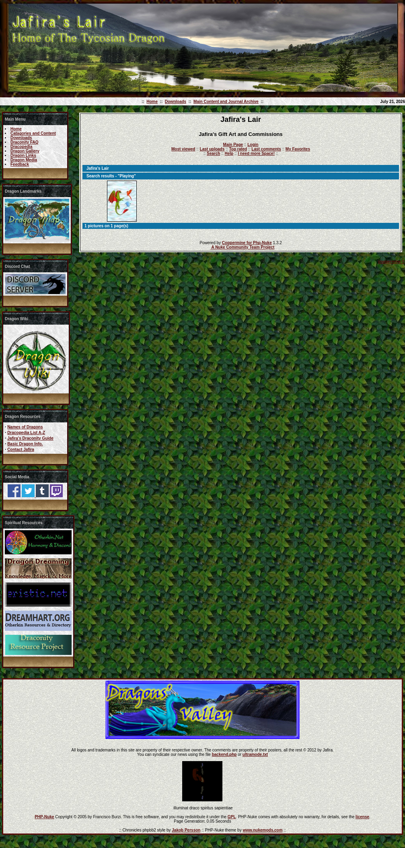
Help (228, 153)
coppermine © (391, 261)
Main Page (233, 144)
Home (152, 101)
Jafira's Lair (97, 168)
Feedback (19, 164)
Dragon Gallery (24, 151)
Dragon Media (23, 160)
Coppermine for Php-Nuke (247, 243)
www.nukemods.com (262, 830)
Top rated (238, 149)
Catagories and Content (33, 133)
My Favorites (298, 149)
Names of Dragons (25, 427)
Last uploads (212, 149)
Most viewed (183, 149)
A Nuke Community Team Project (242, 247)
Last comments (266, 149)
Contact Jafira (20, 449)
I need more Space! (256, 153)
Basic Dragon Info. (25, 444)
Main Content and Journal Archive (226, 101)
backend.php (224, 754)
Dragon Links (23, 155)
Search (213, 153)
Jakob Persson (186, 830)
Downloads (175, 101)
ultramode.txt (255, 754)
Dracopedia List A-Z (26, 432)
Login (252, 144)
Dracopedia (21, 146)
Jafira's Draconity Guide (30, 438)
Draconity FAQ (24, 142)
